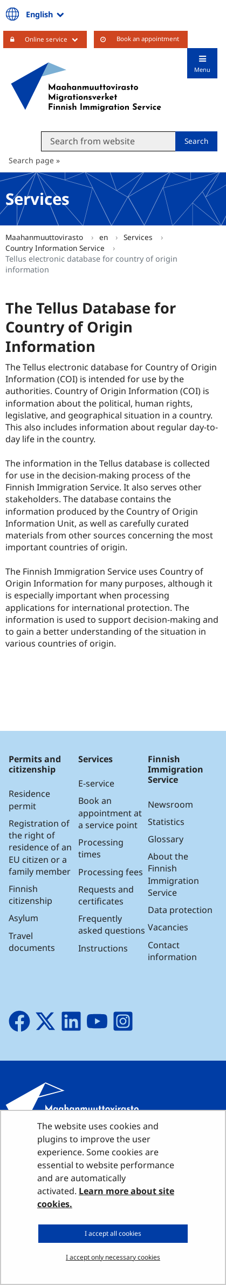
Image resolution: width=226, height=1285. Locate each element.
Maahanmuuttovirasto (45, 237)
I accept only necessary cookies (113, 1257)
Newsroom (170, 804)
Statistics (166, 822)
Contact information (172, 951)
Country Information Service (56, 248)
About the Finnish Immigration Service (173, 874)
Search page (31, 160)
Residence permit (29, 799)
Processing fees (110, 872)
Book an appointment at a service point (110, 812)
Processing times (101, 848)
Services (139, 237)
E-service (96, 783)
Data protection (180, 910)
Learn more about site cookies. (105, 1197)
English (45, 14)
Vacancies (168, 927)
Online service (56, 39)
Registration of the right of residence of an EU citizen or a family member (40, 847)
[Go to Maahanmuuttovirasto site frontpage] (86, 87)
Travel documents (32, 942)
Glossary (165, 839)
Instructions (103, 948)
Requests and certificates (106, 895)
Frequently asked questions (111, 924)
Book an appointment (148, 39)
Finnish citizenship (30, 895)
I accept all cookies (113, 1233)
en (104, 237)
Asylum (23, 918)
